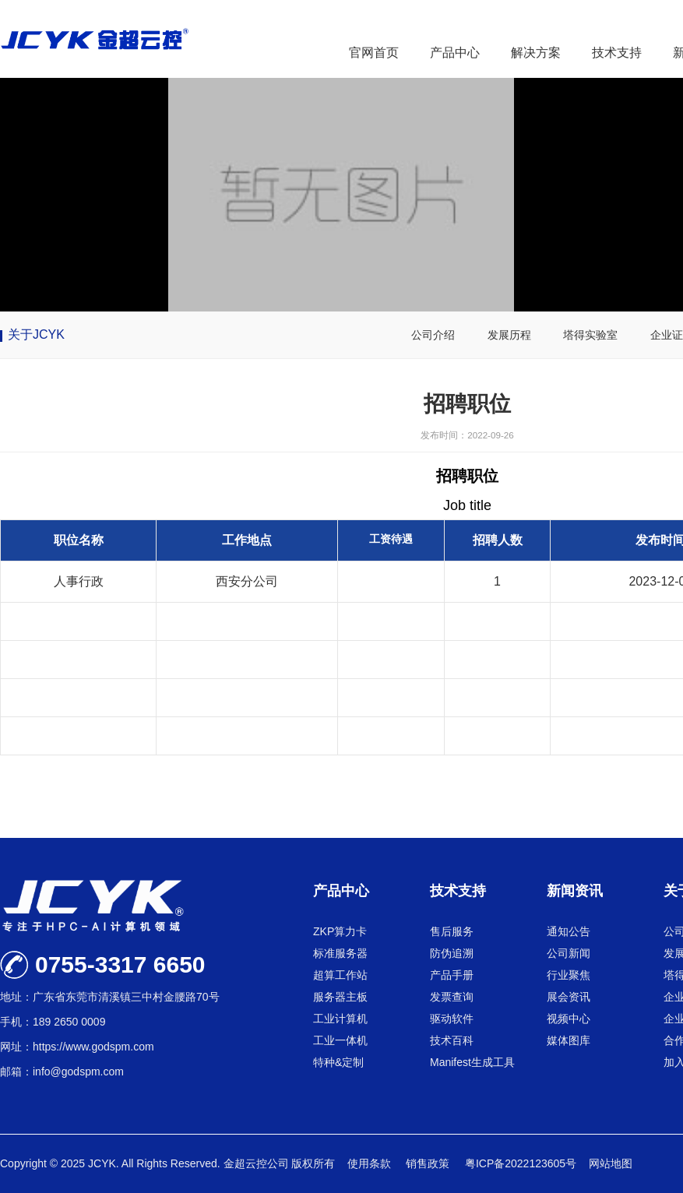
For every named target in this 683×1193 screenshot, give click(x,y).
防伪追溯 (452, 953)
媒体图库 (568, 1040)
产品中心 (455, 52)
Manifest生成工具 (472, 1062)
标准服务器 (340, 953)
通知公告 (568, 931)
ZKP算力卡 (340, 931)
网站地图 (610, 1163)
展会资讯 (568, 997)
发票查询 (452, 997)
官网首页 (374, 52)
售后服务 (452, 931)
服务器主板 (340, 997)
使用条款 (370, 1163)
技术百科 (452, 1040)
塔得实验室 (590, 335)
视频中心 (568, 1018)
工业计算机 (340, 1018)
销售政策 (429, 1163)
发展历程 (509, 335)
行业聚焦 (568, 975)
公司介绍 (433, 335)
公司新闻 (568, 953)
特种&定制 (338, 1062)
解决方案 (536, 52)
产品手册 (452, 975)
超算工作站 (340, 975)
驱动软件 (452, 1018)
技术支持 (617, 52)
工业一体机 (340, 1040)
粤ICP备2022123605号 (520, 1163)
